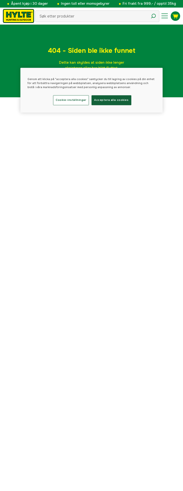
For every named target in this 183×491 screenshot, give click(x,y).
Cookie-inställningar (71, 100)
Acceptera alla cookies (111, 100)
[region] (91, 90)
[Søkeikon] (153, 16)
